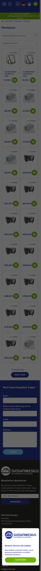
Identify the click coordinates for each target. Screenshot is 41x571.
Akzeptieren (20, 560)
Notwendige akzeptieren (12, 554)
